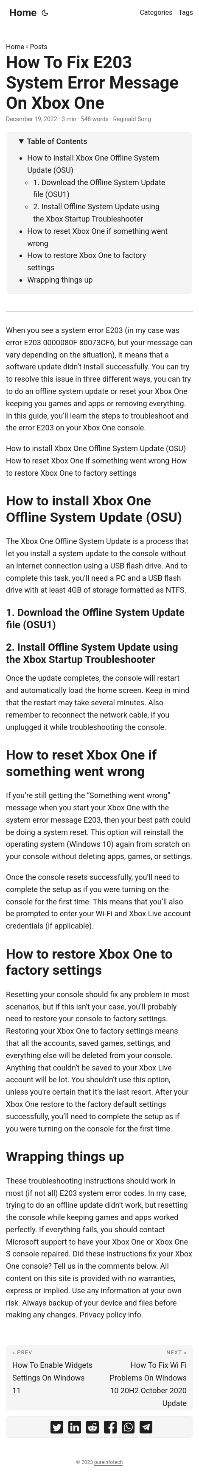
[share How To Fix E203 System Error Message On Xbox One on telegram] (146, 1429)
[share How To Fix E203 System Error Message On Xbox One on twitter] (56, 1429)
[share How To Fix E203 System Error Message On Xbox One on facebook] (110, 1429)
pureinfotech (108, 1462)
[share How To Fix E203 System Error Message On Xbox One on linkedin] (74, 1429)
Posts (39, 47)
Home (22, 13)
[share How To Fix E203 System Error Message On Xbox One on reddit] (92, 1429)
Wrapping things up (59, 279)
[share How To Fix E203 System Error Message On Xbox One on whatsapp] (128, 1429)
